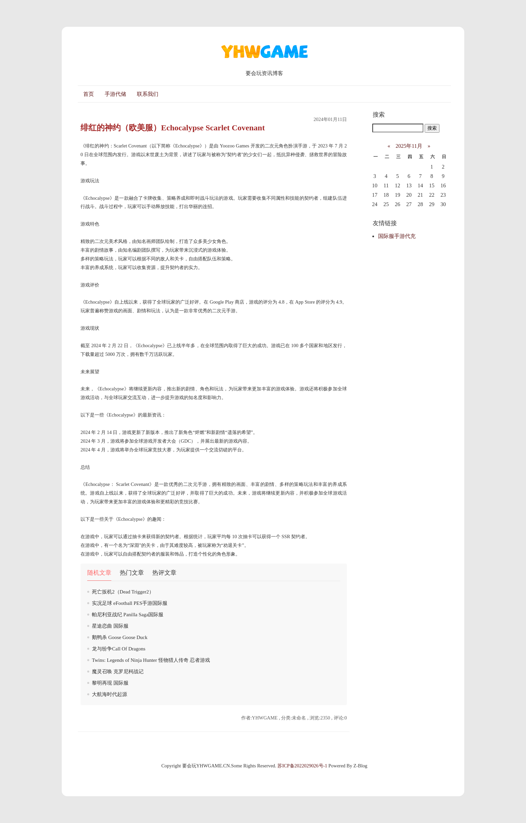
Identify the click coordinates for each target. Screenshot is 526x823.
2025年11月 (408, 146)
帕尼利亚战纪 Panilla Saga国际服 (127, 614)
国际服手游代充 (397, 236)
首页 (88, 94)
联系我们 (147, 94)
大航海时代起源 (109, 694)
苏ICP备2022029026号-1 (302, 765)
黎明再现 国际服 (110, 683)
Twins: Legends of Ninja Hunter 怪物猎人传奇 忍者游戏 (151, 660)
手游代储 (115, 94)
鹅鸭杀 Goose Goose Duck (119, 637)
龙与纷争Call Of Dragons (118, 648)
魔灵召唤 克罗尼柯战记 (118, 671)
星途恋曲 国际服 (110, 626)
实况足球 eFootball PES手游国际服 (129, 603)
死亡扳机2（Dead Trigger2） (123, 591)
